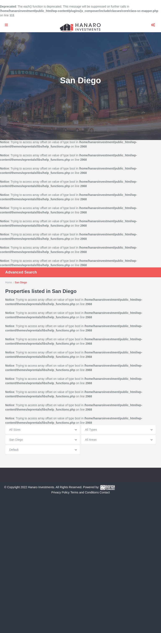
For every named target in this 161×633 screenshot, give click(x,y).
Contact (105, 492)
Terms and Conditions (84, 492)
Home (8, 282)
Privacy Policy (60, 492)
